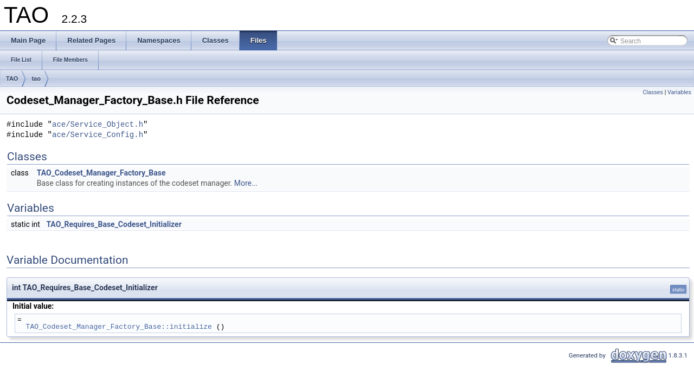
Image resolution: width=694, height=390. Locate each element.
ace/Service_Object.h (97, 125)
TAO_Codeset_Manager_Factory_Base (101, 172)
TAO (12, 78)
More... (246, 183)
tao (36, 78)
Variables (679, 92)
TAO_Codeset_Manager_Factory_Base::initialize (119, 327)
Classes (653, 92)
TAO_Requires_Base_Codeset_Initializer (113, 224)
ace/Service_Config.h (97, 135)
